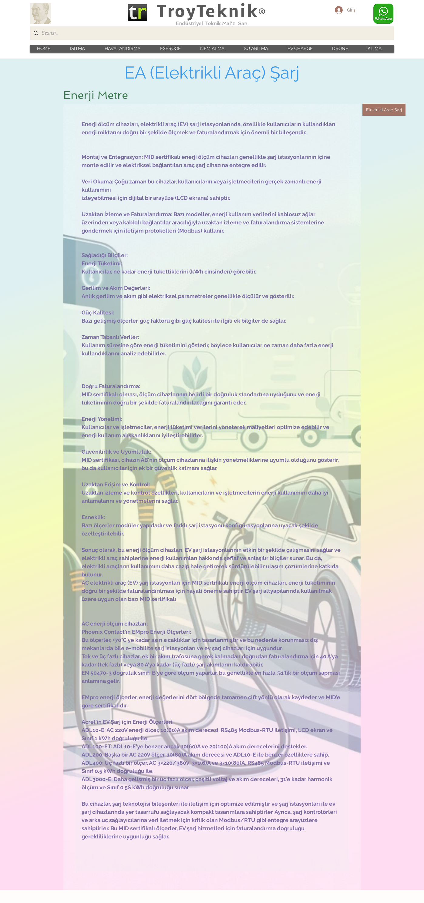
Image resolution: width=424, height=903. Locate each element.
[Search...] (211, 33)
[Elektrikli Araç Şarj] (383, 110)
